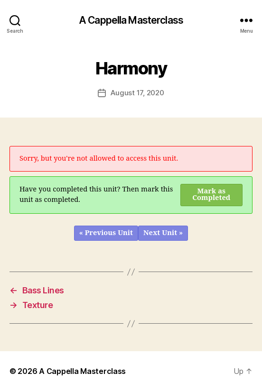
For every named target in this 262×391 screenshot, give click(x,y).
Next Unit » (163, 232)
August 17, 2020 (137, 92)
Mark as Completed (211, 195)
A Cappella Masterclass (131, 20)
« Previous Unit (106, 232)
